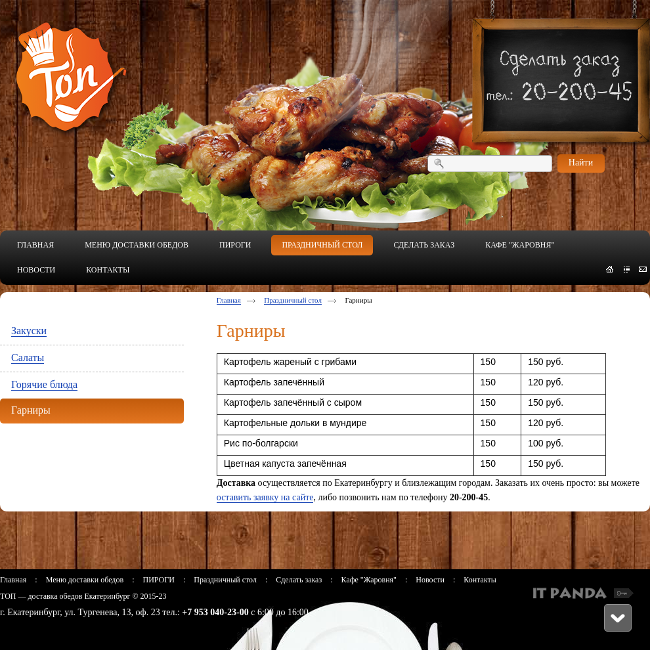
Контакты (480, 579)
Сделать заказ (299, 579)
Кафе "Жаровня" (369, 579)
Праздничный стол (293, 300)
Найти (581, 162)
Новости (430, 579)
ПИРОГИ (158, 579)
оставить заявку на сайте (265, 497)
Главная (229, 300)
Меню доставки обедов (84, 579)
